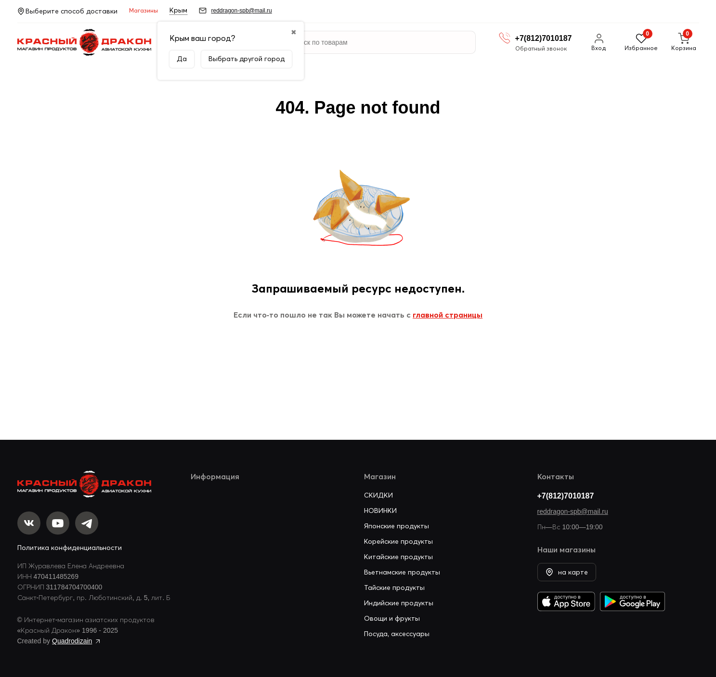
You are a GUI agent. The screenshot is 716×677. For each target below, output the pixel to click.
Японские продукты (396, 526)
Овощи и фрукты (392, 618)
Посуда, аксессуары (397, 633)
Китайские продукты (398, 556)
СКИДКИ (378, 495)
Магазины (143, 10)
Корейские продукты (398, 541)
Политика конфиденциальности (69, 547)
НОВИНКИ (380, 510)
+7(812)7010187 (565, 495)
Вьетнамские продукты (402, 572)
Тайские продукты (394, 587)
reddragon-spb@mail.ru (572, 511)
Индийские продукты (398, 603)
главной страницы (447, 314)
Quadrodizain (72, 641)
